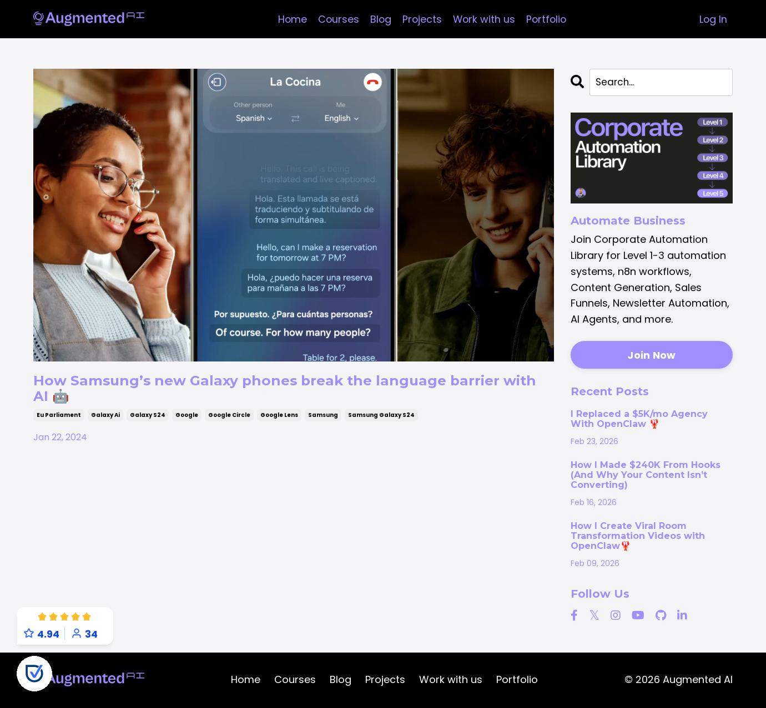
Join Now (651, 356)
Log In (713, 19)
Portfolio (547, 19)
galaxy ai (105, 422)
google (186, 422)
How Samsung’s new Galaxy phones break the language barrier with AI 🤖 (276, 392)
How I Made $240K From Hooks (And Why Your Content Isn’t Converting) (645, 476)
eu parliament (59, 422)
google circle (229, 422)
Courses (336, 19)
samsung (323, 422)
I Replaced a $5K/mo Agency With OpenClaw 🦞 (639, 420)
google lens (279, 422)
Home (290, 19)
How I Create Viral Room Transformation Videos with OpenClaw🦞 (638, 537)
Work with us (484, 19)
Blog (379, 19)
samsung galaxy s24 (381, 422)
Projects (421, 19)
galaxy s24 (147, 422)
